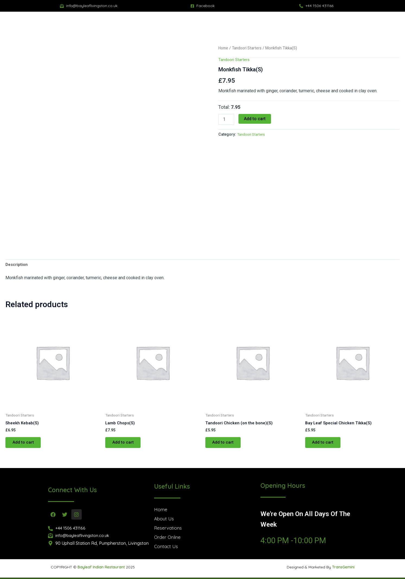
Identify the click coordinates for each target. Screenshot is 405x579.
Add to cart (255, 118)
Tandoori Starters (248, 48)
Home (223, 48)
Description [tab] (17, 265)
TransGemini (343, 567)
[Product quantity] (226, 119)
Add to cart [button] (24, 444)
